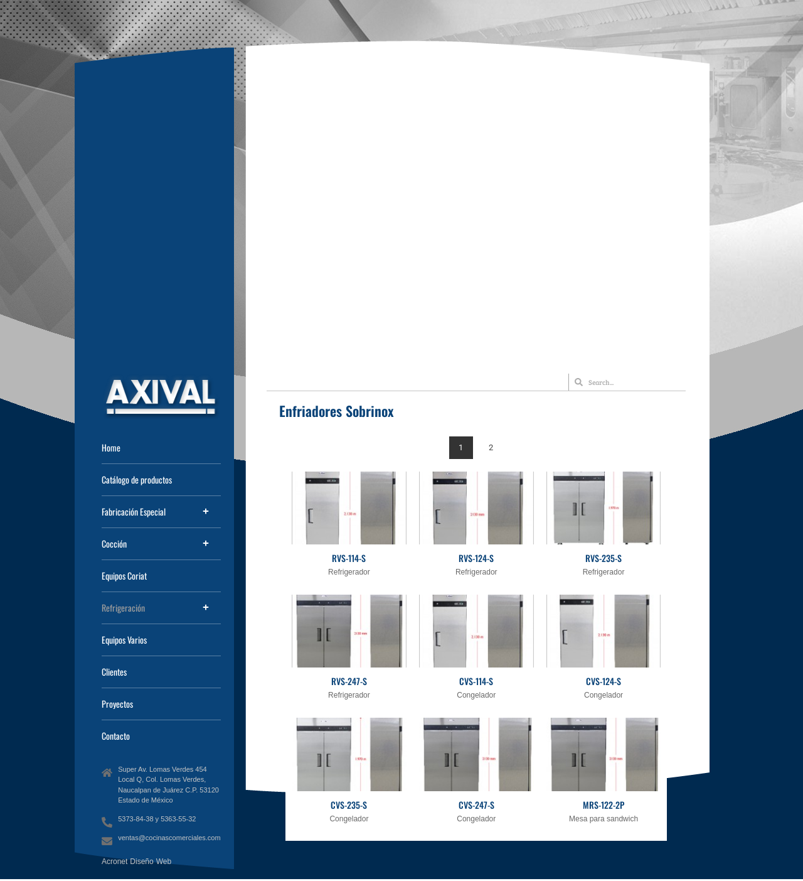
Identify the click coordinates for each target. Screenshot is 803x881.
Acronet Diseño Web (136, 861)
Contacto (116, 735)
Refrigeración (123, 607)
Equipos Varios (124, 639)
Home (111, 447)
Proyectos (117, 703)
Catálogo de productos (137, 479)
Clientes (114, 671)
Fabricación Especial (134, 511)
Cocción (114, 543)
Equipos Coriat (124, 575)
